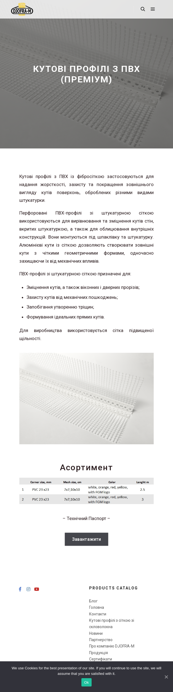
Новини (96, 633)
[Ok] (166, 677)
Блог (93, 601)
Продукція (98, 653)
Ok (86, 682)
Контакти (97, 614)
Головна (96, 607)
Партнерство (101, 640)
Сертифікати (100, 659)
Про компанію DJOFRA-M (111, 646)
